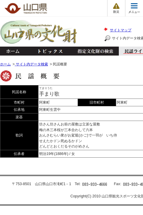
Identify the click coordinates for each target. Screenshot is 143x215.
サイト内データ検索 (31, 64)
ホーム (12, 51)
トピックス (48, 51)
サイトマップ (120, 30)
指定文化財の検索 (95, 51)
